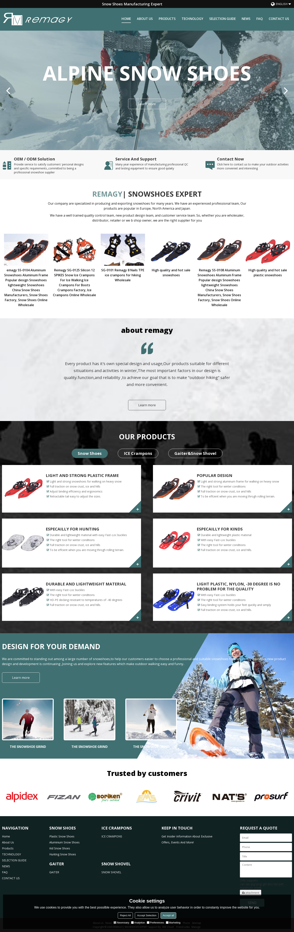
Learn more (147, 104)
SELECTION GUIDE (222, 19)
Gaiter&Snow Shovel (195, 453)
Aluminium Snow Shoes (64, 842)
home (126, 19)
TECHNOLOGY (192, 19)
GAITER (54, 872)
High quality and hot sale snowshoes (171, 272)
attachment (250, 892)
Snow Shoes (90, 453)
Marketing (173, 922)
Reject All (125, 915)
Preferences (155, 922)
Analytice (138, 922)
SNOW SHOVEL (111, 872)
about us (145, 19)
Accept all (168, 915)
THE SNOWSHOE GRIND (28, 746)
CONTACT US (279, 19)
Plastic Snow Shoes (61, 836)
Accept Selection (146, 915)
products (167, 19)
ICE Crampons (138, 453)
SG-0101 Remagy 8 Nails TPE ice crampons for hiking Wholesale (122, 275)
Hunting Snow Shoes (62, 854)
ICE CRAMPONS (111, 836)
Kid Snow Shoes (59, 848)
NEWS (246, 19)
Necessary (121, 922)
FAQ (259, 19)
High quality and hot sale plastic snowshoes (267, 272)
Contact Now (230, 159)
